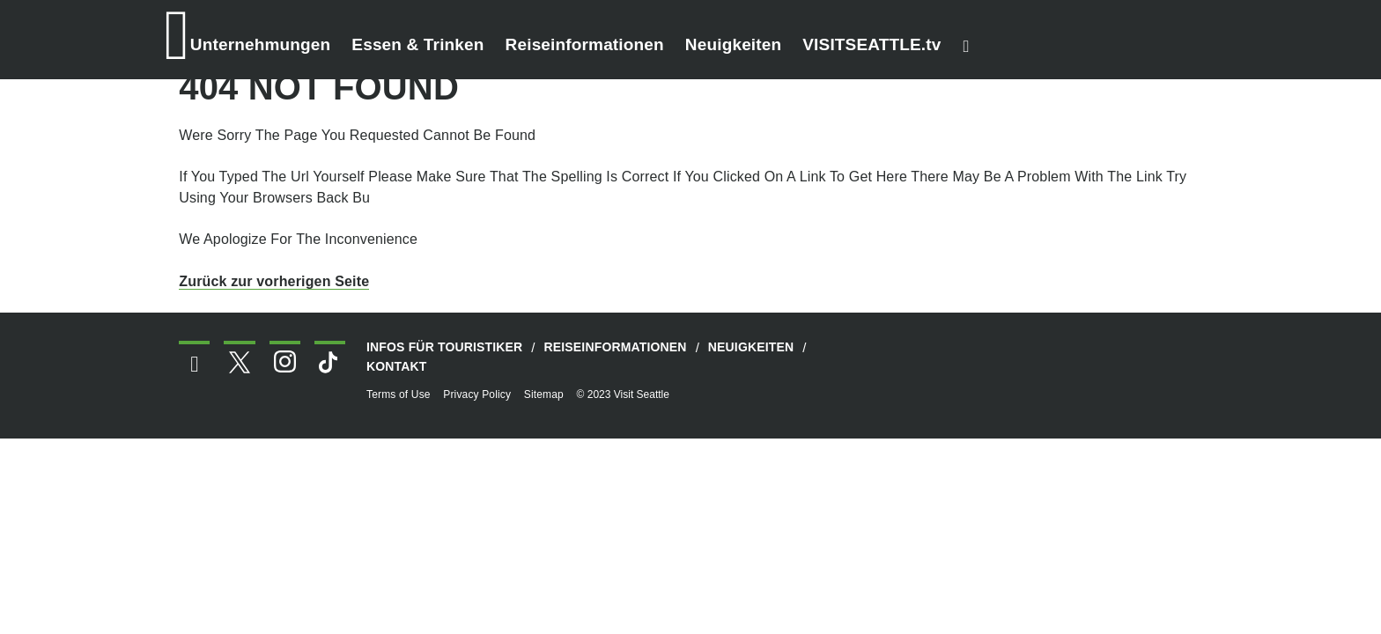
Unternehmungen (260, 44)
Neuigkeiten (733, 44)
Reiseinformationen (585, 44)
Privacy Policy (477, 394)
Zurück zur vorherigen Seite (274, 281)
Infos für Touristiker (444, 347)
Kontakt (396, 366)
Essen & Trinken (417, 44)
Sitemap (544, 394)
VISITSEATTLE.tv (871, 44)
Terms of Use (398, 394)
